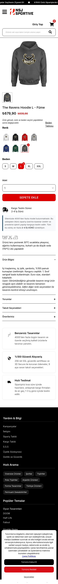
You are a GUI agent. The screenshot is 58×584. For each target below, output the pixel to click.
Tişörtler (41, 473)
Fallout (6, 522)
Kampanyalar (9, 426)
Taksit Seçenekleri (11, 308)
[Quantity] (29, 188)
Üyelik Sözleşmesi (12, 451)
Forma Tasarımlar (13, 486)
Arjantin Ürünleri (30, 480)
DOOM (6, 513)
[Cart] (52, 24)
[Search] (50, 32)
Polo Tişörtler (11, 480)
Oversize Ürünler (13, 473)
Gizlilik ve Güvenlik (12, 457)
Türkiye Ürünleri (33, 486)
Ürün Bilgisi (8, 259)
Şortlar (29, 473)
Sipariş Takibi (10, 436)
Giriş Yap (37, 24)
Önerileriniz (8, 316)
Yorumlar (7, 299)
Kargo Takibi (9, 441)
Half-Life (7, 518)
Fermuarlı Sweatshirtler (16, 492)
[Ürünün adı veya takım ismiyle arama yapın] (29, 32)
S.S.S (6, 446)
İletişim (6, 431)
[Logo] (21, 12)
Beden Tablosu (49, 124)
